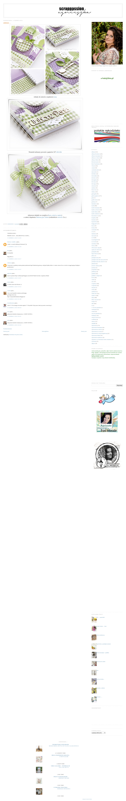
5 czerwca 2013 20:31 (14, 316)
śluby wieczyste (95, 299)
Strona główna (45, 331)
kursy (93, 225)
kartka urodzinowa (100, 635)
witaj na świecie (95, 317)
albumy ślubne (95, 160)
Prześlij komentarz (7, 328)
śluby (93, 297)
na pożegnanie (95, 239)
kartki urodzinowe (96, 213)
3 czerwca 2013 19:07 (14, 278)
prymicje (94, 267)
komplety (94, 217)
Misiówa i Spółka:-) (11, 242)
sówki (93, 289)
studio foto (94, 293)
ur (92, 305)
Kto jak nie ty (64, 767)
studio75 (94, 295)
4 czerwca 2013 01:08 (14, 299)
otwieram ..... (99, 697)
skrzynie (93, 287)
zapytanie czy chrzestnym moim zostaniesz (101, 339)
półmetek (94, 263)
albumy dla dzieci (96, 154)
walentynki (94, 309)
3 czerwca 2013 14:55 (14, 238)
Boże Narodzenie (95, 164)
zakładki (93, 323)
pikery (93, 255)
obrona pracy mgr (96, 247)
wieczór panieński (96, 313)
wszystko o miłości (100, 688)
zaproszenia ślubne (96, 335)
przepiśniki (94, 269)
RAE (93, 277)
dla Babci (94, 173)
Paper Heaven (95, 253)
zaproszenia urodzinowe (97, 337)
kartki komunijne (95, 207)
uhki (93, 303)
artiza (8, 311)
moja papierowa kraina (60, 755)
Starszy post (84, 331)
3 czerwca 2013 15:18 (14, 246)
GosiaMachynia (10, 303)
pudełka (93, 273)
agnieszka (9, 273)
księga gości (94, 223)
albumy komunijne (96, 156)
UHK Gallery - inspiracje (60, 766)
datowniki (94, 172)
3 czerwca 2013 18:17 (14, 259)
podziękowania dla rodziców (98, 261)
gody (93, 197)
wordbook (94, 319)
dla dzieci (94, 178)
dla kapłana (94, 180)
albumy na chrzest (96, 158)
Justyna (9, 282)
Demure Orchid (64, 778)
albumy (93, 152)
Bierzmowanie (95, 162)
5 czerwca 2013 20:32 (14, 325)
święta (93, 301)
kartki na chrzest (95, 209)
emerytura (94, 186)
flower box (94, 189)
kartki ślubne (95, 211)
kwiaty (93, 227)
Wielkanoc (94, 315)
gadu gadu (94, 193)
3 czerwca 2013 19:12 (14, 286)
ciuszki (93, 168)
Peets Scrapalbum (60, 776)
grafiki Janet (94, 199)
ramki (93, 279)
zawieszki (94, 341)
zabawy (93, 321)
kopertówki (94, 221)
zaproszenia (94, 325)
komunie (94, 219)
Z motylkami (63, 756)
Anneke (9, 290)
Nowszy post (6, 331)
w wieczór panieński (96, 307)
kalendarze (94, 203)
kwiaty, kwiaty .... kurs (101, 626)
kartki (93, 205)
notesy (93, 245)
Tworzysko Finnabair (60, 744)
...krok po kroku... (100, 679)
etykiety (93, 188)
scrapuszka (94, 285)
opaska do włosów (96, 249)
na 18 (93, 237)
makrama (94, 233)
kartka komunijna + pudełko (102, 652)
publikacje (94, 271)
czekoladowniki (95, 170)
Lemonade (94, 229)
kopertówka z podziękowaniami (103, 644)
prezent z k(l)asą (95, 265)
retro (93, 281)
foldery (93, 191)
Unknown (9, 262)
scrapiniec (94, 283)
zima (97, 670)
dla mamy (94, 181)
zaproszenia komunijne (97, 327)
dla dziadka (94, 176)
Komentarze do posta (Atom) (15, 334)
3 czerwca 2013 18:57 (14, 269)
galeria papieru (95, 196)
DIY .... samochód (100, 617)
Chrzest (93, 166)
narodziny (94, 243)
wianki (93, 311)
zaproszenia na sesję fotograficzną (99, 333)
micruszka (94, 235)
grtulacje (94, 201)
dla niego (94, 183)
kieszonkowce (95, 215)
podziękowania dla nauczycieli (99, 259)
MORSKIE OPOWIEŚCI (63, 788)
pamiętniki (94, 251)
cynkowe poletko (60, 787)
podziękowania (95, 257)
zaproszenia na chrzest (97, 329)
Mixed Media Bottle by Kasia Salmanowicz (64, 746)
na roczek (94, 241)
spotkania (94, 291)
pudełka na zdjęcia (96, 275)
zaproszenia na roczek (97, 331)
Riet (8, 250)
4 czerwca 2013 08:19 (14, 307)
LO (92, 231)
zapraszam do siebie (100, 661)
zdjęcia (93, 343)
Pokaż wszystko (87, 799)
